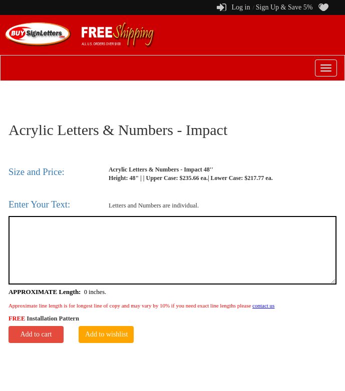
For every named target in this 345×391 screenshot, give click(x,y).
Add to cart (36, 334)
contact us (263, 305)
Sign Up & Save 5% (284, 7)
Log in (240, 7)
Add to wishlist (106, 334)
